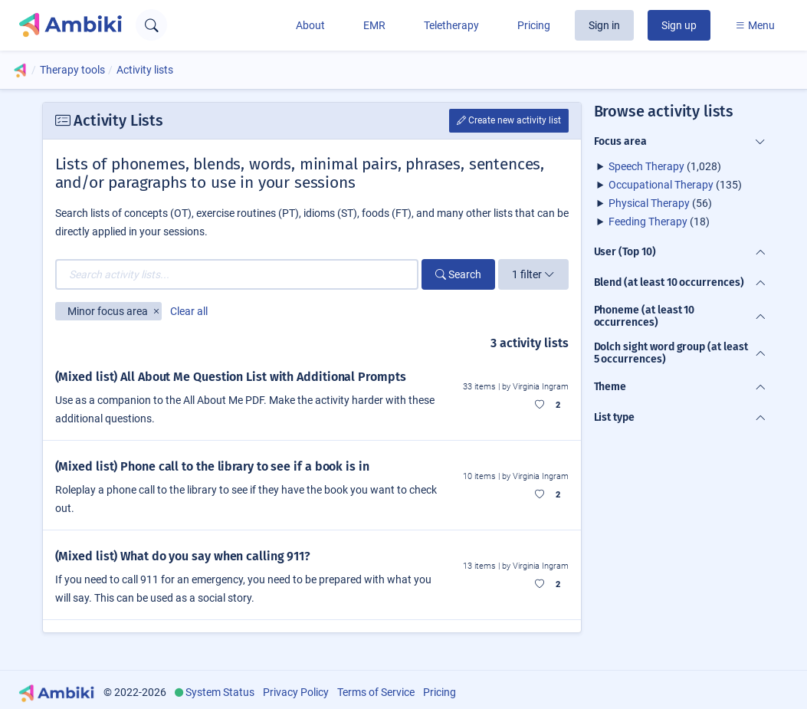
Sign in (604, 25)
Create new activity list (509, 120)
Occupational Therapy (661, 185)
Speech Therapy (646, 166)
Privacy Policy (296, 692)
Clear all (189, 311)
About (310, 25)
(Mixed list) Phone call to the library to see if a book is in (212, 466)
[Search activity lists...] (236, 274)
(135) (675, 185)
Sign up (679, 25)
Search (458, 274)
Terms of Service (376, 692)
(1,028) (665, 166)
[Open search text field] (151, 25)
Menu (755, 25)
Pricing (533, 25)
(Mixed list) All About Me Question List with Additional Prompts (230, 376)
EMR (374, 25)
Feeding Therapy (648, 221)
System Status (219, 692)
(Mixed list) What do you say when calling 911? (183, 556)
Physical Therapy (649, 203)
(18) (659, 221)
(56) (660, 203)
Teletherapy (451, 25)
